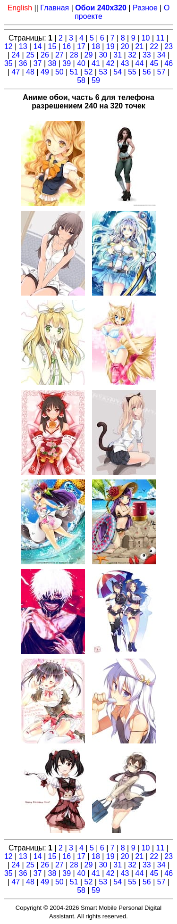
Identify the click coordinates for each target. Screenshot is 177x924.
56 (147, 72)
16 (66, 46)
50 (59, 72)
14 (38, 46)
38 (52, 63)
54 (117, 72)
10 (146, 38)
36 (23, 63)
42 (110, 63)
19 (110, 46)
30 (103, 55)
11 (160, 38)
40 (81, 63)
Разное (145, 8)
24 (15, 55)
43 (125, 63)
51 (74, 72)
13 (23, 46)
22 (154, 46)
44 (139, 63)
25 (30, 55)
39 (66, 63)
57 (161, 72)
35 (8, 63)
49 (45, 72)
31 (117, 55)
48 (30, 72)
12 (8, 46)
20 (125, 46)
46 (168, 63)
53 (103, 72)
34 (161, 55)
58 (81, 80)
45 (154, 63)
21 (139, 46)
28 (74, 55)
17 (81, 46)
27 (59, 55)
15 (52, 46)
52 (88, 72)
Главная (54, 8)
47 (15, 72)
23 (168, 46)
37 (38, 63)
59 (96, 80)
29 (88, 55)
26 (45, 55)
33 (147, 55)
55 (132, 72)
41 (96, 63)
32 (132, 55)
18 (96, 46)
